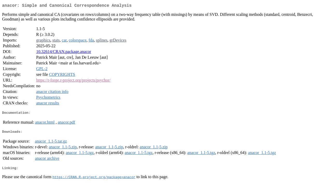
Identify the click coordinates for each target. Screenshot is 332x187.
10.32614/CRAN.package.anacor (63, 52)
